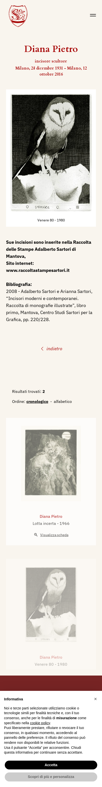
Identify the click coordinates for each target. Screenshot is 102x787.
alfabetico (63, 401)
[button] (95, 699)
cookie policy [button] (40, 723)
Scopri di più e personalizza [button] (51, 777)
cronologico (37, 401)
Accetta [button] (51, 765)
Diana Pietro (51, 524)
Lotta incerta (45, 531)
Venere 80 (46, 220)
